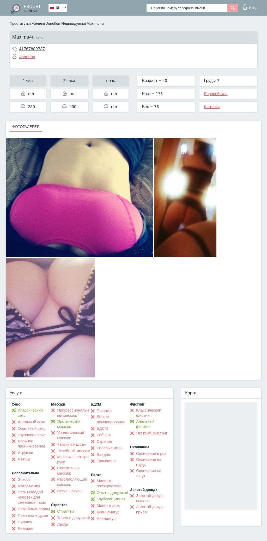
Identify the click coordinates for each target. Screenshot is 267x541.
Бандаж (104, 454)
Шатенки (212, 106)
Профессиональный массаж (73, 413)
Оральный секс (31, 428)
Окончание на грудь (148, 462)
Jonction (53, 23)
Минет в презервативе (109, 483)
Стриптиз (65, 511)
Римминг (26, 528)
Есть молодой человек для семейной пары (32, 497)
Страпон (104, 441)
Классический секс (30, 413)
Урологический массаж (70, 435)
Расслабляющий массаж (72, 482)
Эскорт (24, 479)
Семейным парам (34, 509)
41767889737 (32, 48)
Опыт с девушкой (112, 492)
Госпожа (104, 410)
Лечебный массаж (73, 451)
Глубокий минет (111, 499)
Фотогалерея (25, 127)
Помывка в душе (33, 515)
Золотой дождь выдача (149, 498)
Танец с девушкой (73, 517)
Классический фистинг (148, 413)
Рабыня (104, 435)
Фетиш (24, 459)
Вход (250, 7)
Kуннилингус (108, 512)
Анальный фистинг (145, 424)
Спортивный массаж (68, 471)
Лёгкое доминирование (111, 419)
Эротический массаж (68, 424)
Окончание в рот (151, 453)
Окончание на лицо (148, 473)
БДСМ (102, 428)
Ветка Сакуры (69, 491)
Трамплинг (106, 461)
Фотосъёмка (29, 486)
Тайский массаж (71, 444)
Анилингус (106, 518)
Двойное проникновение (31, 444)
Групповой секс (31, 435)
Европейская (215, 93)
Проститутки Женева (27, 23)
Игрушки (25, 452)
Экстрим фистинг (151, 433)
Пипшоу (25, 522)
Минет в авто (108, 505)
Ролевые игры (110, 448)
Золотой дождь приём (149, 509)
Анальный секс (31, 422)
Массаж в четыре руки (72, 459)
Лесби (62, 524)
